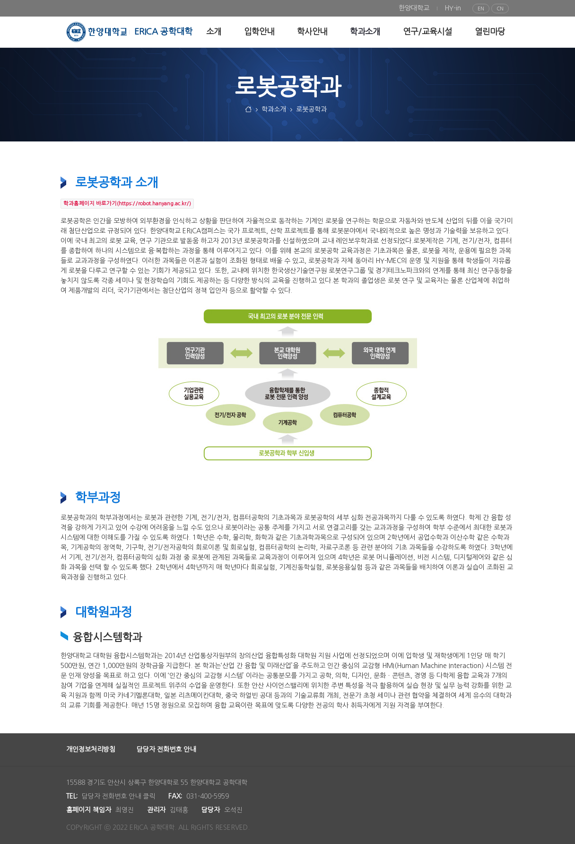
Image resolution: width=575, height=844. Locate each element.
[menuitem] (414, 8)
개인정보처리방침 (90, 749)
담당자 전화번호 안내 (166, 749)
